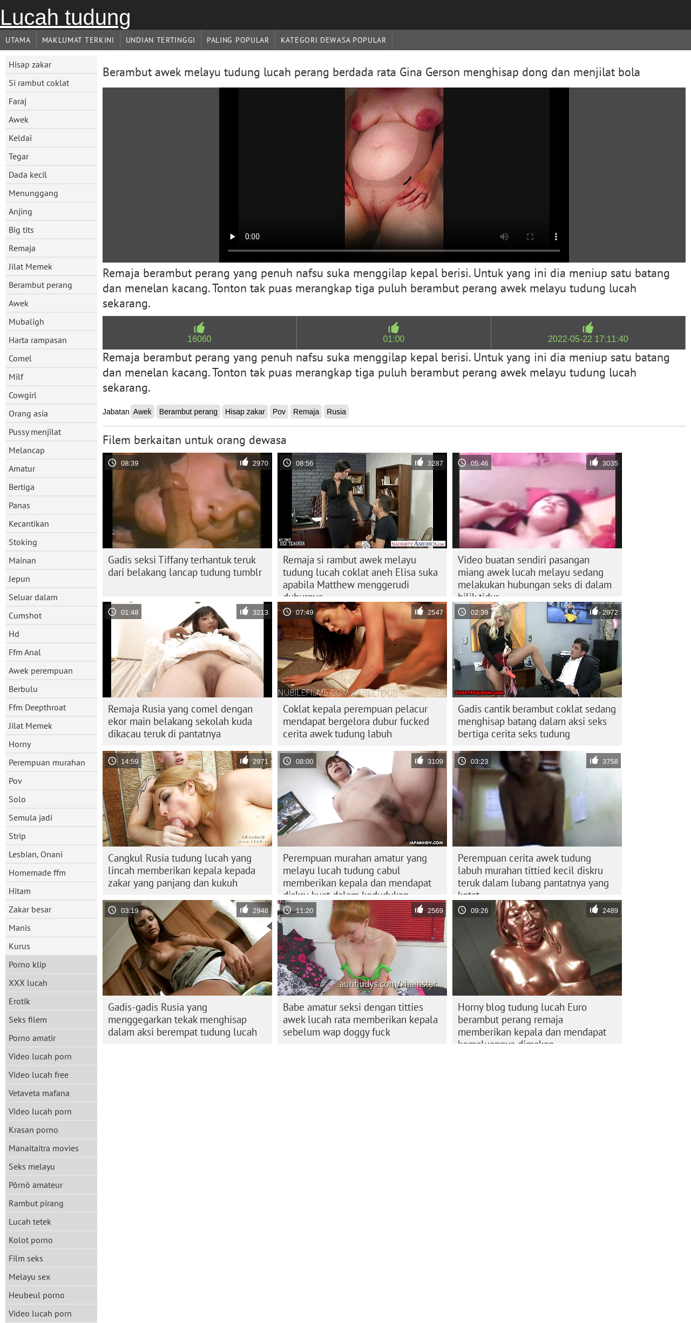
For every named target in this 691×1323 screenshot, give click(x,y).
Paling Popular (238, 40)
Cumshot (25, 615)
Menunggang (33, 192)
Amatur (22, 468)
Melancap (27, 450)
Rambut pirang (36, 1203)
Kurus (19, 946)
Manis (20, 927)
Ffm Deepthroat (37, 707)
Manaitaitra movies (44, 1148)
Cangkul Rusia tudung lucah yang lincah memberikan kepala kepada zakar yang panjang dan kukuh (181, 870)
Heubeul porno (37, 1295)
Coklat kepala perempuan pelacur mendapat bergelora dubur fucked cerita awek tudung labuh (356, 721)
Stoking (23, 541)
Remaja (22, 248)
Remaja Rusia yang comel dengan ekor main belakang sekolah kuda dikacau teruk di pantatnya (180, 721)
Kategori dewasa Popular (334, 40)
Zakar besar (30, 909)
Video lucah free (39, 1074)
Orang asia (28, 413)
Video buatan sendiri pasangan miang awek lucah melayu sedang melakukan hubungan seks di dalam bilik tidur (535, 574)
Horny (20, 743)
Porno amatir (32, 1037)
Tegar (19, 156)
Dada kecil (28, 174)
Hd (14, 633)
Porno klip (27, 964)
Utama (18, 40)
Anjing (20, 211)
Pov (15, 780)
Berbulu (23, 688)
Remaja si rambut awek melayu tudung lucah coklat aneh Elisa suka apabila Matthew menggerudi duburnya (360, 574)
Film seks (26, 1258)
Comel (20, 358)
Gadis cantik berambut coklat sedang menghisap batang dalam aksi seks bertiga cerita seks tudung (537, 721)
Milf (16, 376)
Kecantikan (29, 523)
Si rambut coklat (39, 82)
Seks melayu (32, 1166)
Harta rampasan (38, 339)
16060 (199, 339)
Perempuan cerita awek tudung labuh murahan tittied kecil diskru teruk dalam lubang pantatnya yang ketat (533, 873)
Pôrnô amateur (36, 1184)
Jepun (19, 578)
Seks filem (28, 1019)
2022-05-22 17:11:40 (588, 339)
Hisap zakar (30, 64)
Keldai (20, 137)
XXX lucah (28, 982)
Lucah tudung (65, 17)
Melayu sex (29, 1276)
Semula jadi (30, 817)
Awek (19, 119)
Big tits (21, 229)
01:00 (393, 339)
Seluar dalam (33, 597)
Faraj (17, 101)
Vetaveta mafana (39, 1092)
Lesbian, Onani (36, 854)
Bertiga (22, 486)
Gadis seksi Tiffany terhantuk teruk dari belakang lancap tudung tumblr (185, 566)
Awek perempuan (41, 670)
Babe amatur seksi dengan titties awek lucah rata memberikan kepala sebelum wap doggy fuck (360, 1019)
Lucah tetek (30, 1221)
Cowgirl (23, 394)
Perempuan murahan (47, 762)
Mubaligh (26, 321)
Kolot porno (31, 1239)
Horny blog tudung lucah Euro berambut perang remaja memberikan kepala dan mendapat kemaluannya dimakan (532, 1022)
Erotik (19, 1001)
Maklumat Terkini (78, 40)
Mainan (22, 560)
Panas (19, 505)
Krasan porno (33, 1129)
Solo (17, 799)
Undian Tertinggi (160, 40)
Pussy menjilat (35, 431)
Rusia (336, 411)
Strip (17, 835)
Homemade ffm (37, 872)
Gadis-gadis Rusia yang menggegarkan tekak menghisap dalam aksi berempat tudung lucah (182, 1019)
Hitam (20, 890)
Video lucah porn (40, 1056)
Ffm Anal (25, 652)
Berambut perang (40, 284)
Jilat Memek (30, 266)
